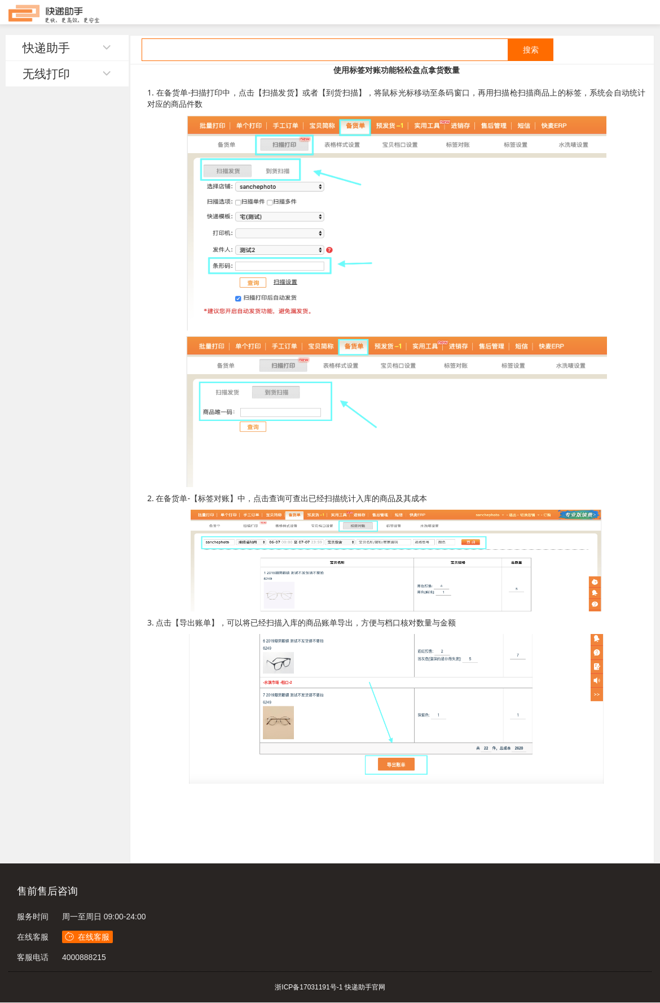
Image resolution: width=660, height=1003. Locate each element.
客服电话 (33, 957)
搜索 (531, 49)
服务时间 (33, 916)
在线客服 (33, 936)
